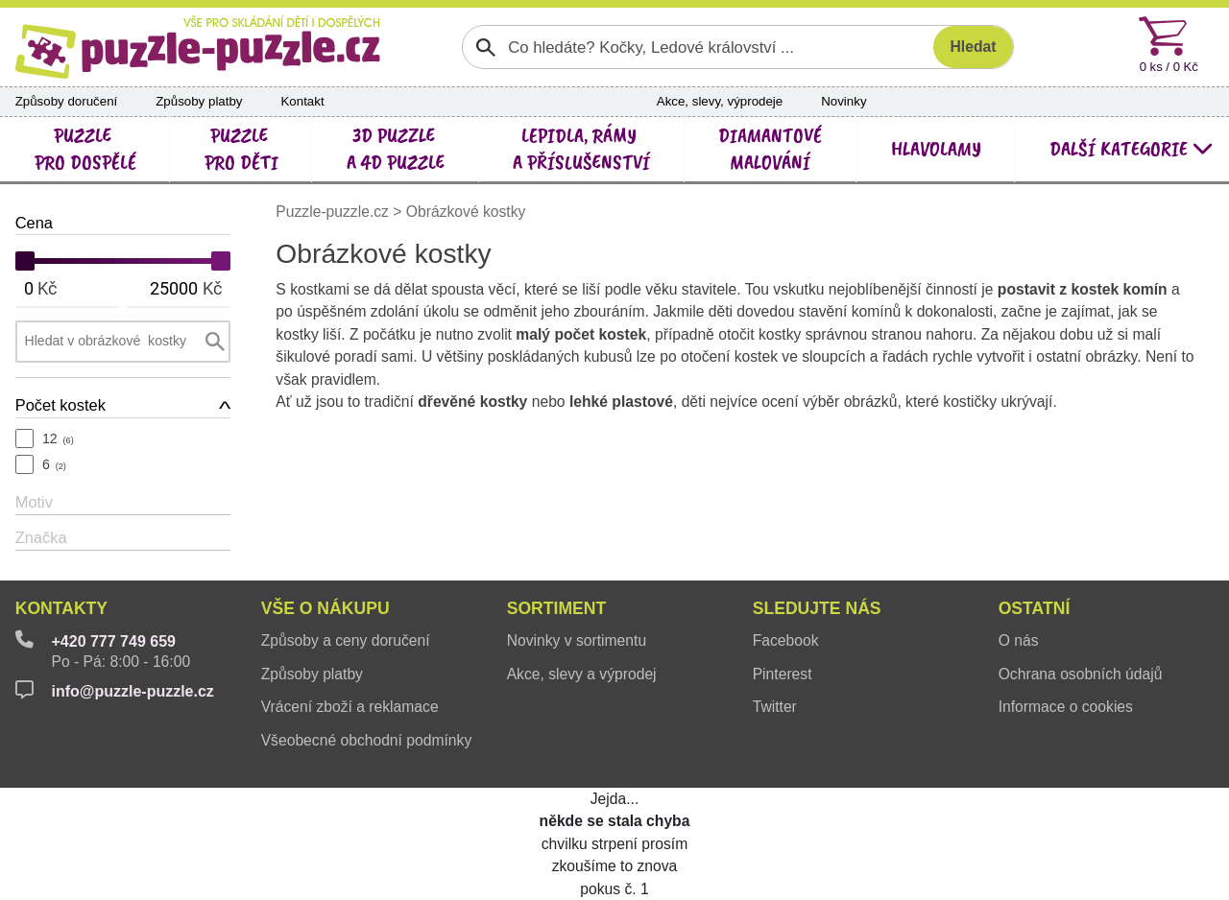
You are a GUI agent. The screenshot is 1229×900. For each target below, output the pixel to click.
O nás (1019, 640)
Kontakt (302, 101)
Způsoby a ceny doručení (345, 640)
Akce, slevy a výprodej (582, 674)
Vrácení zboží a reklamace (350, 707)
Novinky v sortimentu (576, 640)
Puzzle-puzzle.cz (334, 211)
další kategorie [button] (1131, 148)
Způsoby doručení (66, 101)
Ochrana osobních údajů (1081, 674)
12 (58, 438)
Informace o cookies (1066, 707)
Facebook (786, 640)
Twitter (775, 707)
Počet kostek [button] (60, 405)
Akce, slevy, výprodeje (720, 101)
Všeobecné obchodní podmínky (366, 740)
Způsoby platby (199, 101)
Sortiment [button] (557, 608)
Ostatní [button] (1035, 608)
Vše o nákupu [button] (325, 608)
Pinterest (782, 674)
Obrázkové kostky (466, 211)
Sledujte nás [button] (817, 608)
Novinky (843, 101)
